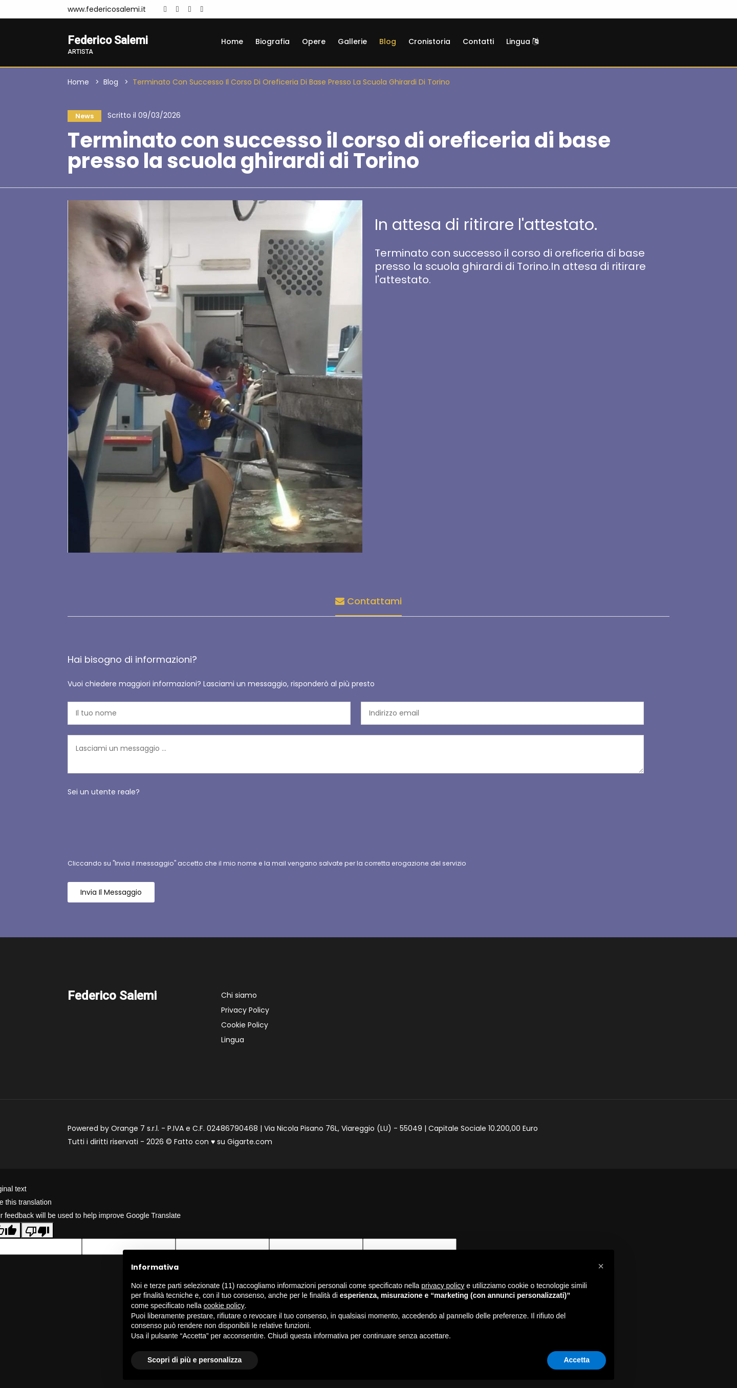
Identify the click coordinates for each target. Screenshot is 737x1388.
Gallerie (352, 41)
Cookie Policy (244, 1027)
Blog (387, 41)
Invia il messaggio (111, 895)
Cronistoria (429, 41)
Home (232, 41)
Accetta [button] (576, 1360)
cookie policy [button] (224, 1305)
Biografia (272, 41)
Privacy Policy (245, 1012)
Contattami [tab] (368, 601)
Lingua (522, 41)
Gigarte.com (249, 1144)
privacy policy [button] (442, 1285)
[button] (601, 1266)
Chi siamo (239, 998)
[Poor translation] (37, 1233)
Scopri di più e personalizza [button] (194, 1360)
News (82, 117)
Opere (314, 41)
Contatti (478, 41)
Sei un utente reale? (104, 794)
